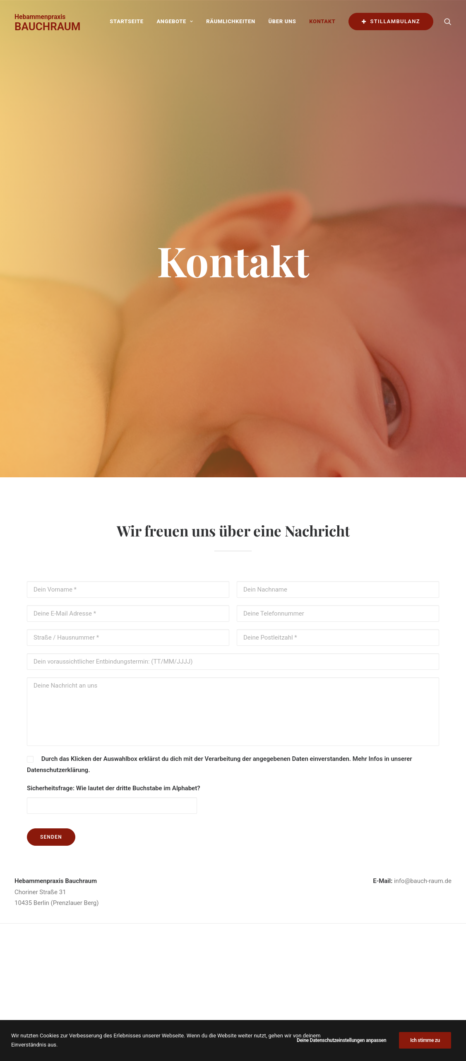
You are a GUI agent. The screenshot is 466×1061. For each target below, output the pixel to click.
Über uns (282, 21)
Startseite (126, 21)
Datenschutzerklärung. (58, 744)
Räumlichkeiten (230, 21)
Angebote (174, 21)
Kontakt (322, 21)
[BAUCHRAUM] (47, 21)
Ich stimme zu (425, 1040)
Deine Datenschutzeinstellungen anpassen (342, 1040)
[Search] (448, 21)
